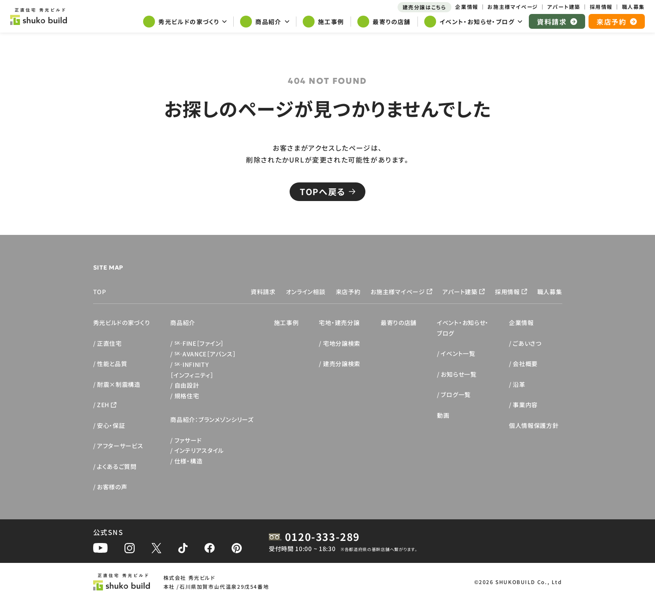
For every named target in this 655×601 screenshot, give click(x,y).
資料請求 (263, 291)
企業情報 (521, 322)
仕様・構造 (188, 461)
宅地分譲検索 (341, 343)
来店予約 (348, 291)
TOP (99, 291)
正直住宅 (109, 343)
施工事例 (286, 322)
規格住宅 (186, 395)
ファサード (188, 440)
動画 (443, 415)
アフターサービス (120, 445)
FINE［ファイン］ (199, 343)
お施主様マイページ (397, 291)
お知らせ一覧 (458, 374)
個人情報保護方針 (534, 425)
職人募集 (549, 291)
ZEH (103, 404)
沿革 (519, 384)
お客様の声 (112, 486)
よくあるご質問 (117, 466)
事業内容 (525, 404)
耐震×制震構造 (119, 384)
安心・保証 (111, 425)
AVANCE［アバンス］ (205, 354)
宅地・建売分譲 (339, 322)
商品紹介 (182, 322)
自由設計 (186, 385)
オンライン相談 (306, 291)
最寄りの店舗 (399, 322)
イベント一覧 (458, 353)
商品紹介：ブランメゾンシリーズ (212, 419)
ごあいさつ (527, 343)
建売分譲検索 (341, 363)
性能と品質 (112, 363)
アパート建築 (460, 291)
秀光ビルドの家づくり (121, 322)
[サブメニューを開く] (184, 22)
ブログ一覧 (456, 394)
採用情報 (507, 291)
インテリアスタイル (199, 450)
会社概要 (525, 363)
